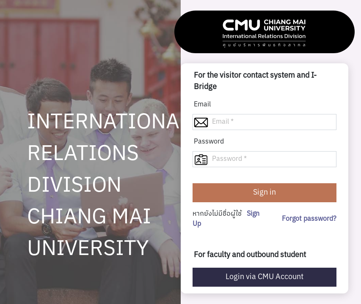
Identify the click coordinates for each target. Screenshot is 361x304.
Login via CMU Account (264, 277)
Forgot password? (309, 219)
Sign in (264, 192)
